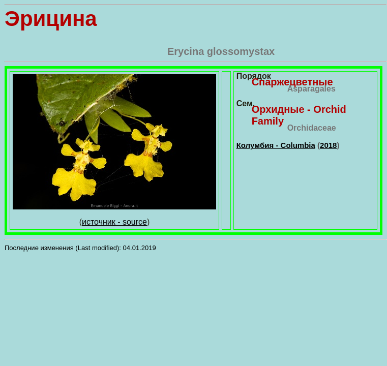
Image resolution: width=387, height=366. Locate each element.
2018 (328, 145)
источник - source (114, 222)
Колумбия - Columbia (275, 145)
